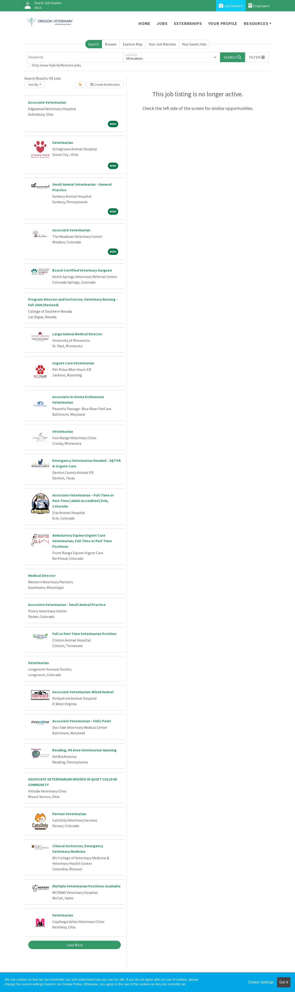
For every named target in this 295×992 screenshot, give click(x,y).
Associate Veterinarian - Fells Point (81, 721)
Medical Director (42, 575)
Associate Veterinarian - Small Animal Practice (67, 604)
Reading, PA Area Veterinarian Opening (84, 750)
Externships (188, 23)
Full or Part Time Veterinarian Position (84, 633)
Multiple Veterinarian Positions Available (86, 886)
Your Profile (223, 23)
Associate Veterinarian (47, 102)
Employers (259, 6)
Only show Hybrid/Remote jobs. (57, 65)
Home (144, 23)
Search (93, 44)
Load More (74, 945)
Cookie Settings (261, 982)
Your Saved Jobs (194, 44)
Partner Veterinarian (69, 813)
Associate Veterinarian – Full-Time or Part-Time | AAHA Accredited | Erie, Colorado (83, 500)
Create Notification (105, 84)
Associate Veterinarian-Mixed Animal (83, 692)
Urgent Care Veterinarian (73, 363)
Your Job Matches (162, 44)
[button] (257, 57)
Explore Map (132, 44)
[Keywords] (74, 57)
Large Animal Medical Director (77, 334)
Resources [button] (256, 23)
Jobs (162, 23)
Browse (111, 44)
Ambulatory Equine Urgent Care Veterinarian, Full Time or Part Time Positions (82, 541)
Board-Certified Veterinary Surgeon (82, 270)
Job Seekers (231, 6)
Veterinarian (62, 142)
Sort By (33, 84)
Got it (283, 982)
